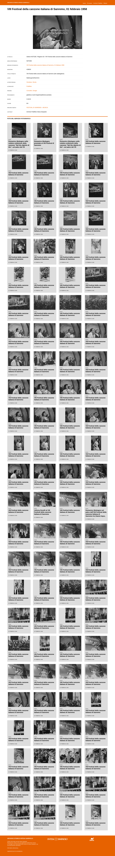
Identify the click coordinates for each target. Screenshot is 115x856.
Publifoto (29, 86)
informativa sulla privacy (12, 848)
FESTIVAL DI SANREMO (34, 107)
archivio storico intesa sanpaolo (20, 2)
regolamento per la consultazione (14, 851)
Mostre (105, 3)
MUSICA (45, 107)
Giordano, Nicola (31, 82)
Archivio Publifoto (97, 3)
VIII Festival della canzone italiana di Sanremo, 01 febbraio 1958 (45, 65)
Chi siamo (89, 3)
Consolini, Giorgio (32, 90)
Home (84, 3)
